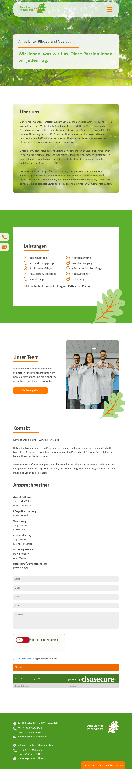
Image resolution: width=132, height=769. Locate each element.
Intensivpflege (38, 258)
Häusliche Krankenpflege (87, 268)
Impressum (90, 765)
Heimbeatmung (81, 258)
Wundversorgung (82, 263)
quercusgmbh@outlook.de (32, 736)
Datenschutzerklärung (110, 765)
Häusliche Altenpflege (42, 274)
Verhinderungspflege (42, 263)
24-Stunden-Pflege (40, 268)
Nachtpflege (37, 279)
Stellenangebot (30, 390)
